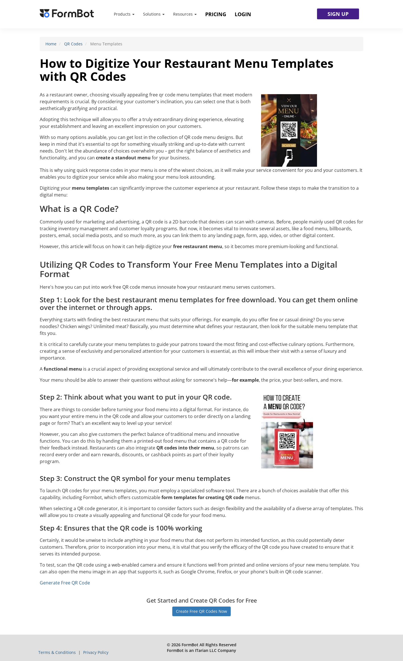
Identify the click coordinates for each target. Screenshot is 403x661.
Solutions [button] (154, 14)
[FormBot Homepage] (67, 14)
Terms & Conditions (57, 652)
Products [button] (124, 14)
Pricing (215, 14)
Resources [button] (185, 14)
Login (243, 14)
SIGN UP (338, 13)
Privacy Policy (95, 652)
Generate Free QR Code (65, 583)
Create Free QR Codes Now (201, 611)
